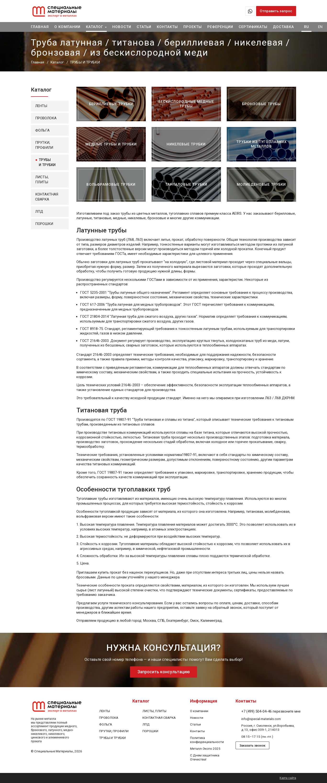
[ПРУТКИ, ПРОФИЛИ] (114, 731)
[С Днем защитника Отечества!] (204, 757)
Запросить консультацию (163, 671)
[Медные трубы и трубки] (111, 144)
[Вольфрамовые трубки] (111, 184)
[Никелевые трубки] (186, 144)
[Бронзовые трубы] (261, 104)
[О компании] (199, 711)
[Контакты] (197, 731)
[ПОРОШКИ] (150, 731)
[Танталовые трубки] (186, 184)
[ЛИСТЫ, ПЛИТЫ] (154, 711)
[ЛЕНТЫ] (104, 711)
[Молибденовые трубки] (261, 184)
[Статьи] (195, 724)
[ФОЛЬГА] (105, 724)
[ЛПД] (146, 724)
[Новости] (196, 718)
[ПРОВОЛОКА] (108, 718)
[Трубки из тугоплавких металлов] (261, 144)
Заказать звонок (252, 746)
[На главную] (63, 11)
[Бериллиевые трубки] (111, 104)
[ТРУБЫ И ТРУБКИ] (112, 738)
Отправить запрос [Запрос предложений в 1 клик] (276, 11)
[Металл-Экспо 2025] (205, 749)
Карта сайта (288, 778)
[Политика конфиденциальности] (207, 740)
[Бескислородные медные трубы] (186, 104)
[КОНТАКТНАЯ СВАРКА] (159, 718)
